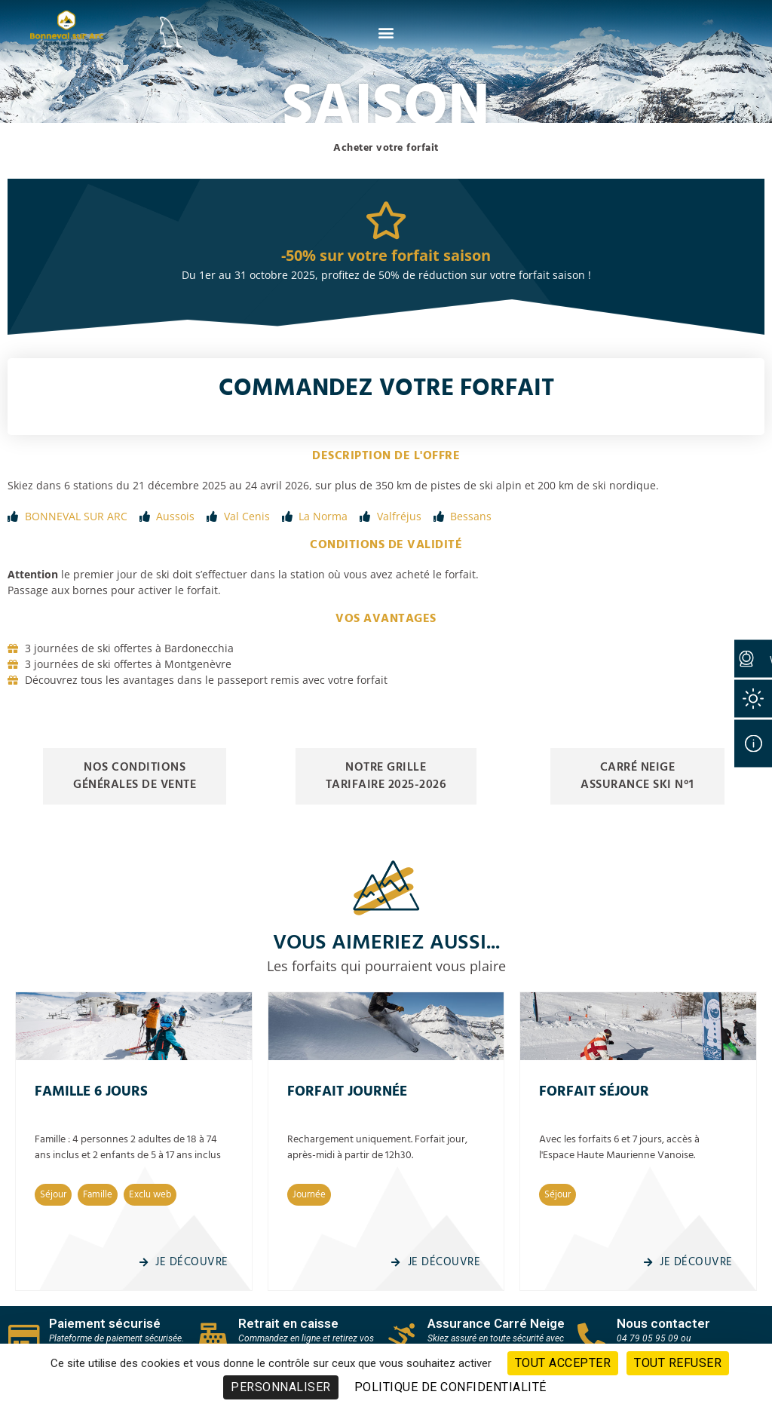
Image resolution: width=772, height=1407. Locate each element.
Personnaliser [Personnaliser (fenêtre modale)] (281, 1387)
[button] (386, 32)
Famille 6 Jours (91, 1092)
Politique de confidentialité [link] (450, 1387)
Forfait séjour (594, 1092)
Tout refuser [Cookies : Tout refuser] (677, 1363)
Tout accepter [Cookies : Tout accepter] (563, 1363)
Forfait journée (347, 1092)
